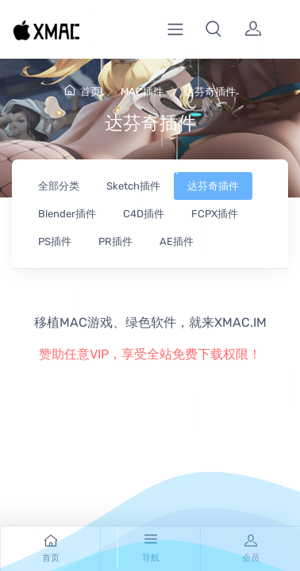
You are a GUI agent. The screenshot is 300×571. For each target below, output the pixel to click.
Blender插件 (67, 214)
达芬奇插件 (210, 92)
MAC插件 (142, 92)
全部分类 (58, 186)
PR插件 (115, 241)
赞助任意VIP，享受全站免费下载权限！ (150, 354)
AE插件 (177, 241)
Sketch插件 (133, 186)
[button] (213, 29)
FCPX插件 (214, 214)
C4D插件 (143, 214)
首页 (82, 92)
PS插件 (54, 241)
